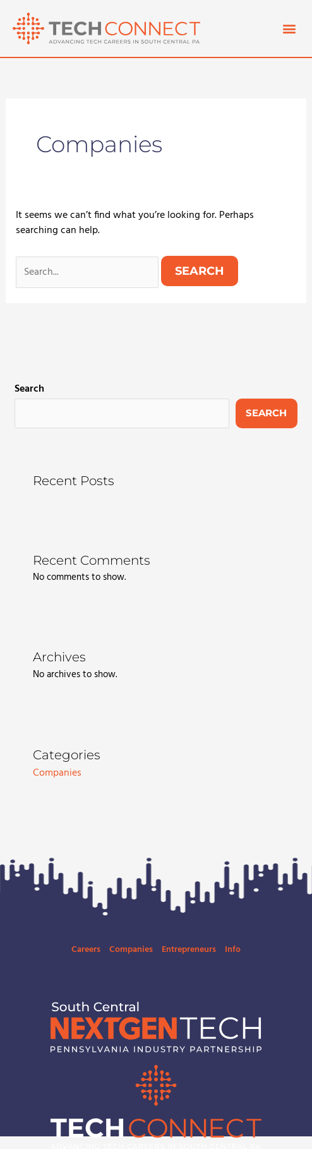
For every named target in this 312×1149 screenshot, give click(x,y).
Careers (85, 949)
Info (233, 949)
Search (29, 389)
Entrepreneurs (189, 949)
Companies (57, 773)
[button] (289, 28)
